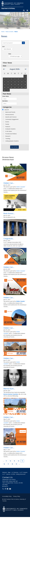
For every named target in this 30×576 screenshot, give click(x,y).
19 (16, 523)
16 (4, 523)
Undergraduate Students (12, 141)
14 (18, 520)
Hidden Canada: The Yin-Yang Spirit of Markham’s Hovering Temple (13, 358)
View (9, 54)
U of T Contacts (23, 531)
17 (8, 523)
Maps (9, 531)
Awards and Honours (11, 117)
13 (14, 520)
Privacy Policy (16, 555)
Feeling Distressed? (21, 533)
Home (2, 31)
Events (7, 121)
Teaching (7, 138)
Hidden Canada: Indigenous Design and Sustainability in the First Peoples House (14, 185)
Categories (7, 107)
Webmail (4, 531)
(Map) (6, 543)
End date (5, 101)
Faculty (7, 124)
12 (10, 520)
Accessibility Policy (7, 555)
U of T (4, 533)
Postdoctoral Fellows (11, 133)
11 (6, 520)
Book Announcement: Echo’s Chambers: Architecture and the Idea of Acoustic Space (14, 221)
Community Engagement (11, 119)
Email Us (6, 545)
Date (4, 66)
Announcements (9, 114)
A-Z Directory (15, 531)
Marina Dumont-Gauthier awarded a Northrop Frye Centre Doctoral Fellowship (14, 432)
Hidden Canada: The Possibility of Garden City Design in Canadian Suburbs (14, 466)
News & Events (9, 31)
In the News (8, 131)
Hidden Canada (20, 192)
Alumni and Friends (10, 112)
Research (7, 136)
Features (7, 126)
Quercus (8, 533)
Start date (5, 96)
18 (12, 523)
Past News (7, 94)
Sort (3, 46)
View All (6, 109)
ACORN (13, 533)
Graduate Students (10, 129)
